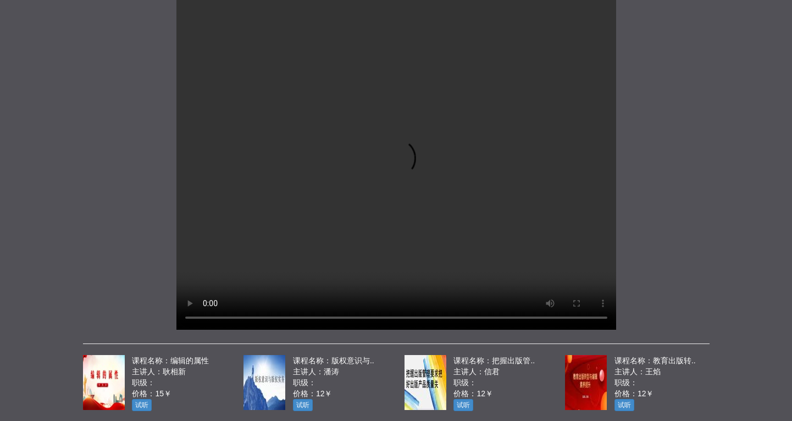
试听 (141, 405)
